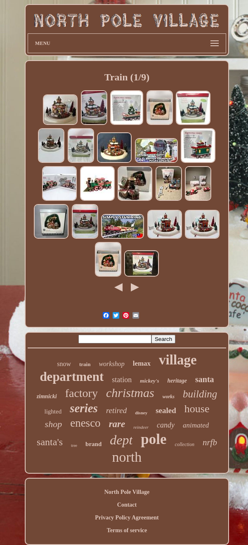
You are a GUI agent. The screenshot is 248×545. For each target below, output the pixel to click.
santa (204, 379)
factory (81, 393)
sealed (166, 410)
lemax (142, 363)
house (197, 409)
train (84, 364)
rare (117, 424)
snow (64, 363)
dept (121, 439)
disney (141, 412)
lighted (53, 411)
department (72, 376)
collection (184, 444)
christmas (130, 392)
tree (74, 445)
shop (53, 424)
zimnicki (47, 396)
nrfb (210, 442)
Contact (127, 505)
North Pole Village (127, 492)
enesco (85, 423)
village (178, 359)
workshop (111, 363)
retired (116, 410)
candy (166, 425)
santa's (50, 442)
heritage (177, 381)
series (84, 408)
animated (196, 425)
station (122, 380)
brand (93, 444)
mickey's (149, 381)
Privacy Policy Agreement (126, 517)
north (127, 457)
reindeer (141, 427)
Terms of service (127, 530)
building (200, 393)
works (169, 396)
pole (153, 439)
